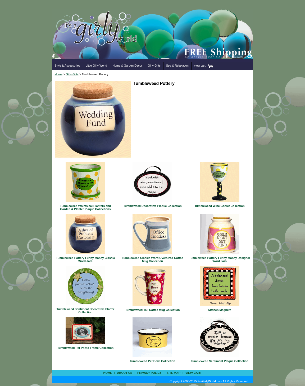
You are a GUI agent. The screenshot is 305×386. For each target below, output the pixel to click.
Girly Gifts (154, 65)
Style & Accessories (67, 65)
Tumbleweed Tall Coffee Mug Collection (152, 309)
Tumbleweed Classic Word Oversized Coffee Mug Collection (152, 259)
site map (173, 372)
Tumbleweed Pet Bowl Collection (152, 361)
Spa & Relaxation (177, 65)
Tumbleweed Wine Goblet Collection (220, 205)
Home (58, 74)
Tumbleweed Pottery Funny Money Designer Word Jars (219, 259)
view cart (200, 65)
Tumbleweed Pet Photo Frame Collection (85, 347)
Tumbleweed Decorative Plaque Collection (152, 205)
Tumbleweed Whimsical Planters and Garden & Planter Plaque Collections (85, 207)
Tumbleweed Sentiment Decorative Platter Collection (86, 310)
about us (124, 372)
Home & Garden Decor (127, 65)
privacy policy (149, 372)
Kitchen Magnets (219, 309)
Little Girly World (96, 65)
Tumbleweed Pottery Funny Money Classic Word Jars (85, 259)
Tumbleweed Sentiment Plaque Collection (219, 361)
